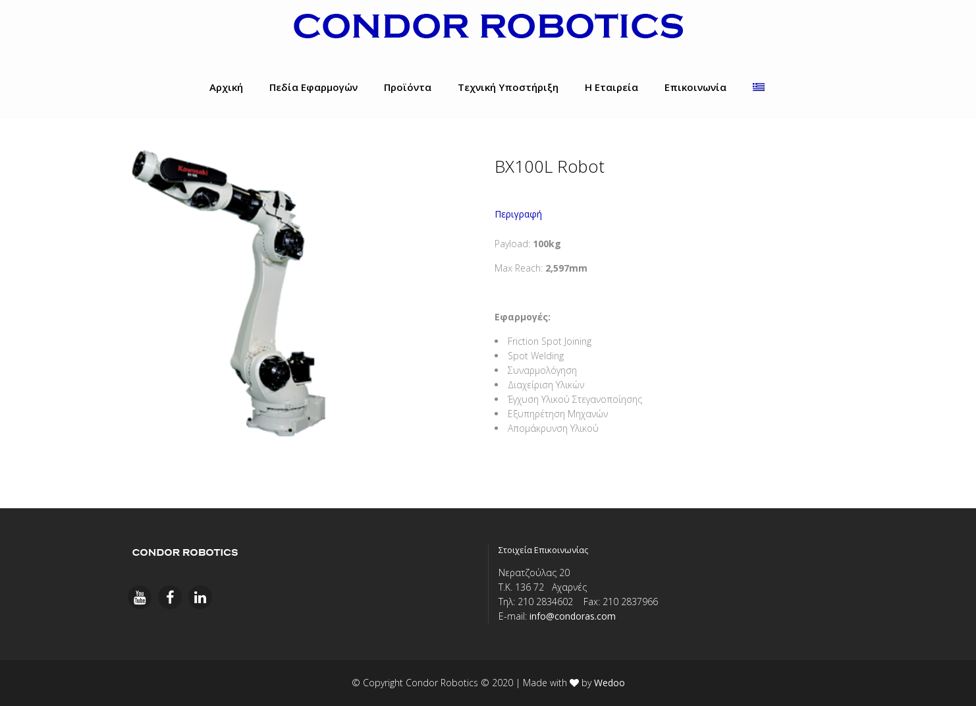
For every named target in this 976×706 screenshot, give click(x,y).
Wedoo (609, 682)
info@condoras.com (572, 616)
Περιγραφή (518, 214)
